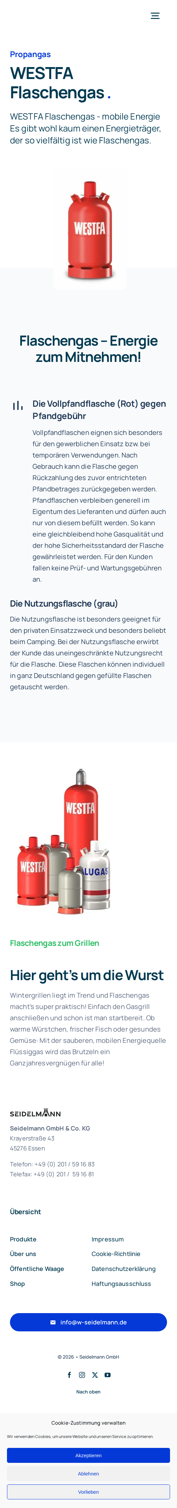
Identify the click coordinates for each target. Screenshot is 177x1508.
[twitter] (95, 1375)
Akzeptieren (88, 1455)
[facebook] (69, 1375)
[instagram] (82, 1375)
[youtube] (108, 1375)
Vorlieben (88, 1492)
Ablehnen (88, 1473)
